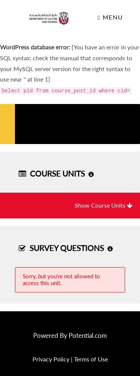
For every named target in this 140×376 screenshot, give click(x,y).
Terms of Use (91, 359)
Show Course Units (104, 205)
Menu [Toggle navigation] (110, 17)
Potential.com (88, 335)
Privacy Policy (50, 359)
